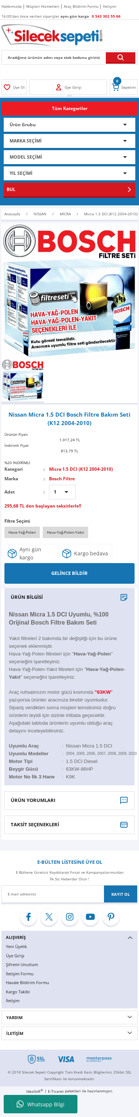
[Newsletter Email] (69, 894)
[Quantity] (62, 492)
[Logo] (51, 35)
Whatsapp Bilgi (41, 1104)
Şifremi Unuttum (22, 964)
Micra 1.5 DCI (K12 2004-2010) (81, 469)
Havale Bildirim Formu (27, 982)
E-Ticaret (56, 1091)
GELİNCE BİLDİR (69, 573)
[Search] (69, 57)
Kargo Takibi (18, 991)
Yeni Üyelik (16, 946)
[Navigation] (69, 109)
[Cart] (124, 87)
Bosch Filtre (62, 478)
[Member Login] (14, 87)
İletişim (13, 1000)
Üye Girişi (15, 955)
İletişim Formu (20, 973)
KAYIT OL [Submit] (120, 894)
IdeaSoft (34, 1091)
